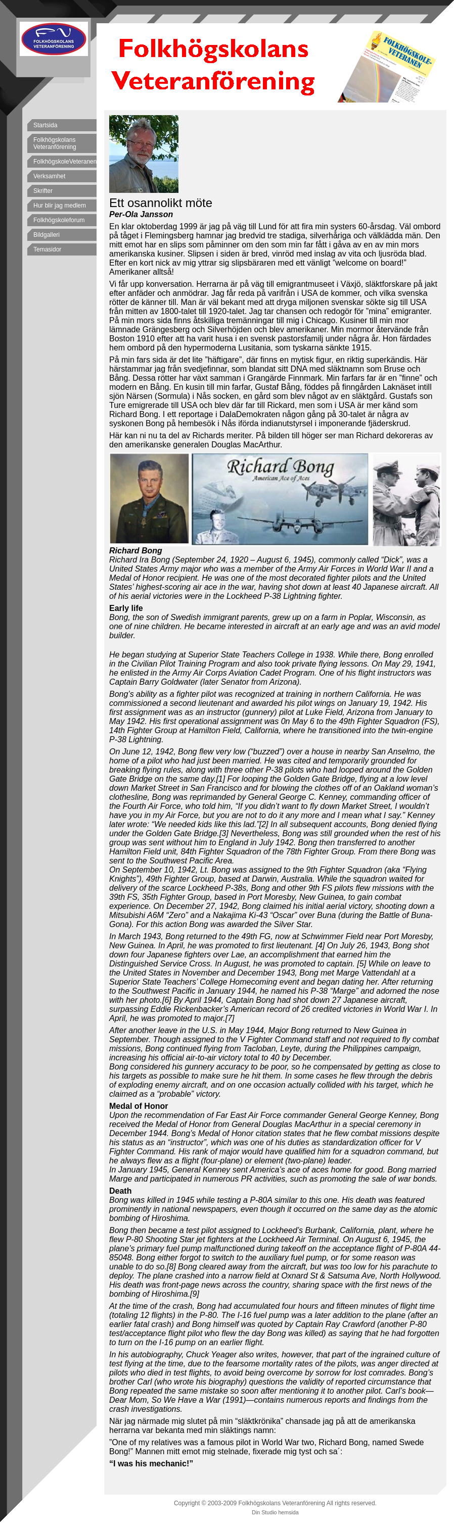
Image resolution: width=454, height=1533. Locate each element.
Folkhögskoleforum (58, 220)
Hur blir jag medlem (59, 205)
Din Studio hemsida (275, 1512)
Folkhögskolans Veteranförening (54, 143)
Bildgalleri (46, 234)
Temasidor (47, 249)
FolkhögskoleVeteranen (65, 161)
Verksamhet (49, 176)
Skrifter (43, 190)
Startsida (45, 125)
